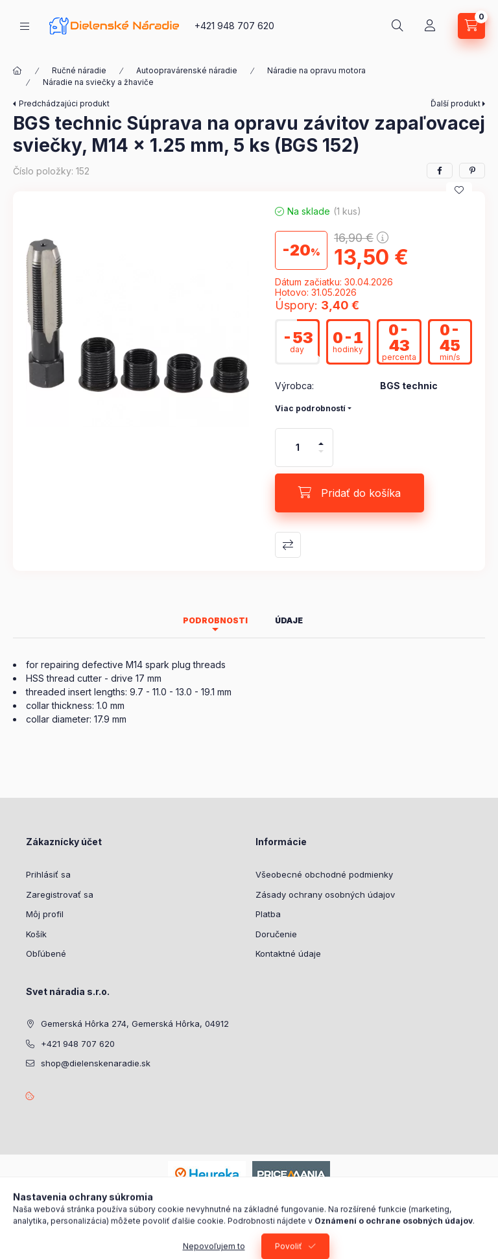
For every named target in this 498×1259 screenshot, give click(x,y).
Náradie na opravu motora (316, 70)
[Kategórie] (24, 26)
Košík (36, 934)
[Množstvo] (298, 447)
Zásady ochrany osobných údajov (325, 894)
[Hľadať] (397, 26)
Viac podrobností (310, 408)
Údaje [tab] (289, 620)
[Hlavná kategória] (17, 71)
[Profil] (430, 26)
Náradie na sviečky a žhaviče (98, 82)
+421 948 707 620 (234, 25)
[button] (137, 315)
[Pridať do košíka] (349, 493)
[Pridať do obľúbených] (459, 190)
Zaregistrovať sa (59, 894)
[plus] (321, 438)
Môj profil (45, 914)
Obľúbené (46, 953)
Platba (268, 914)
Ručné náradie (79, 70)
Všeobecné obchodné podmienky (324, 874)
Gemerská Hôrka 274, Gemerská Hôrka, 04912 (135, 1023)
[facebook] (440, 170)
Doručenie (276, 934)
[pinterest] (472, 170)
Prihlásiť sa (48, 874)
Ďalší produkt (455, 103)
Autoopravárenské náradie (186, 70)
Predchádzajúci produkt (64, 103)
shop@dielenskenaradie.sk (95, 1063)
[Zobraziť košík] (471, 26)
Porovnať (288, 545)
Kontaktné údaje (288, 953)
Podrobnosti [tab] (215, 620)
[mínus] (321, 457)
